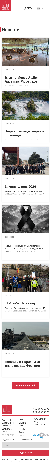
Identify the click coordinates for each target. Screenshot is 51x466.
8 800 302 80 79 (41, 412)
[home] (5, 6)
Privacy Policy (16, 462)
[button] (47, 8)
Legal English (7, 426)
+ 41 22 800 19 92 (40, 409)
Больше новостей (25, 385)
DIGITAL (30, 8)
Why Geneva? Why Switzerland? (40, 421)
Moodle (22, 429)
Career (22, 432)
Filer (21, 426)
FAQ (21, 420)
